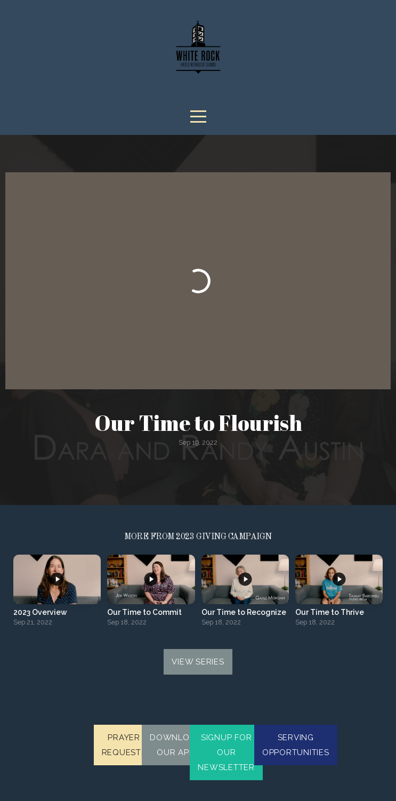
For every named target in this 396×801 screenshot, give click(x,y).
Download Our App (175, 745)
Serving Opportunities (295, 745)
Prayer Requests (124, 745)
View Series (198, 662)
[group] (57, 593)
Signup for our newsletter (226, 752)
